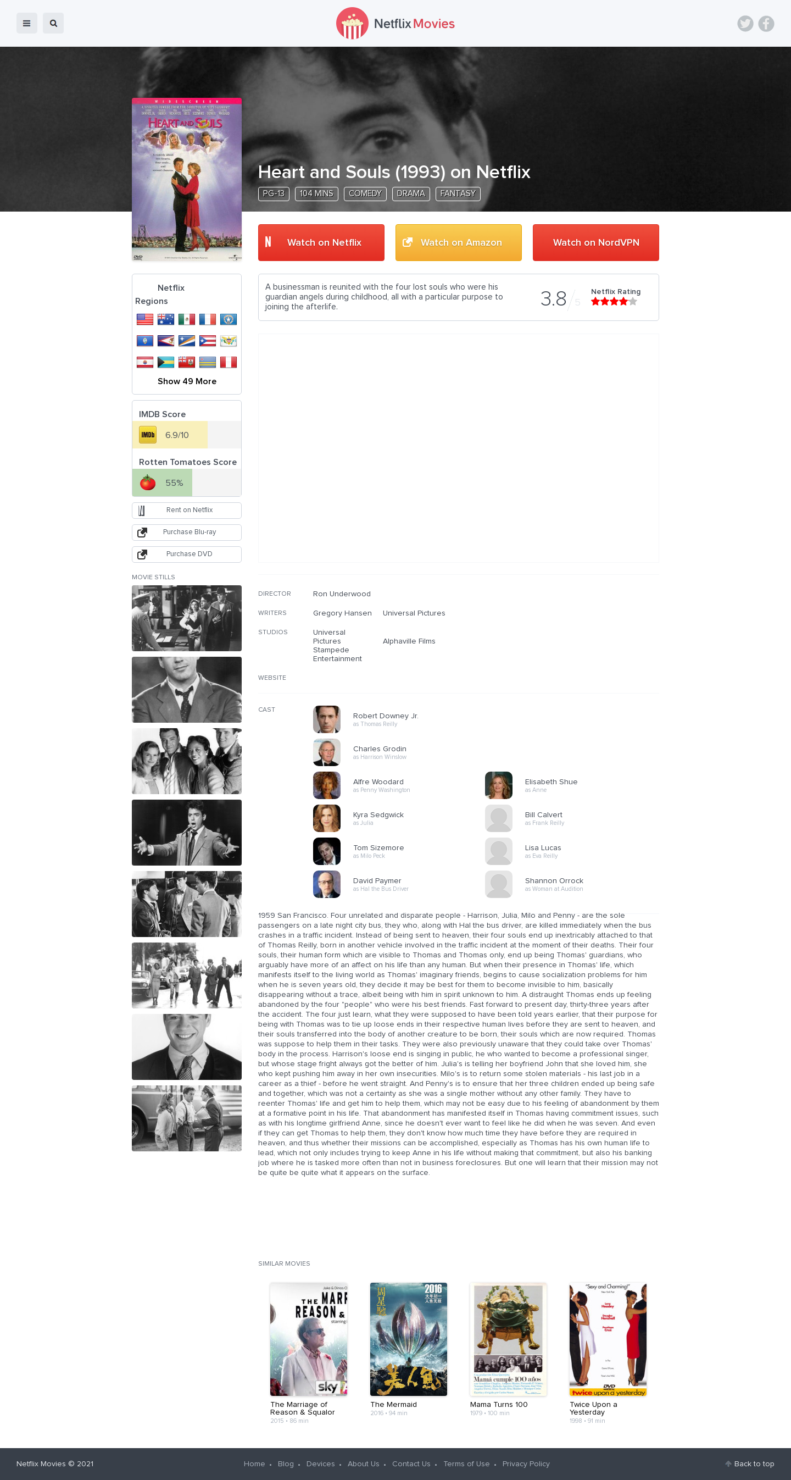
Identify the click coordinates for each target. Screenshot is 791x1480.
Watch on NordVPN (596, 243)
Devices (321, 1464)
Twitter (745, 23)
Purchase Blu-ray (189, 532)
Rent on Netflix (189, 510)
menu (26, 23)
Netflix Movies (41, 1464)
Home (254, 1464)
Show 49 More (187, 381)
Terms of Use (466, 1464)
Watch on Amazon (461, 243)
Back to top (754, 1464)
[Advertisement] (576, 660)
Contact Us (411, 1464)
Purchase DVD (189, 554)
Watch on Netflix (324, 243)
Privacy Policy (526, 1464)
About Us (364, 1464)
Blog (286, 1464)
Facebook (766, 23)
